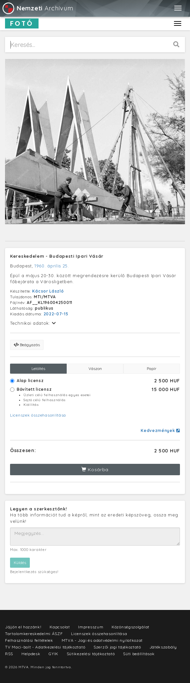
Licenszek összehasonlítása (38, 415)
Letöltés (38, 368)
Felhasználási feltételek (29, 640)
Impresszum (90, 626)
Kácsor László (48, 291)
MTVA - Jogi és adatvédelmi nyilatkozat (102, 640)
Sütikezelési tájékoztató (91, 653)
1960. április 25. (52, 265)
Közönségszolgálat (130, 626)
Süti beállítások (138, 653)
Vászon (95, 368)
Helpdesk (31, 653)
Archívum (37, 8)
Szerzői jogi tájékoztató (117, 646)
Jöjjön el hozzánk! (23, 626)
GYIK (53, 653)
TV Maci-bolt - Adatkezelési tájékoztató (45, 646)
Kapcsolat (60, 626)
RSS (9, 653)
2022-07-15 (56, 313)
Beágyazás (27, 344)
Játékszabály (163, 646)
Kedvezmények (160, 430)
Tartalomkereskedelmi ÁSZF (34, 633)
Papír (151, 368)
